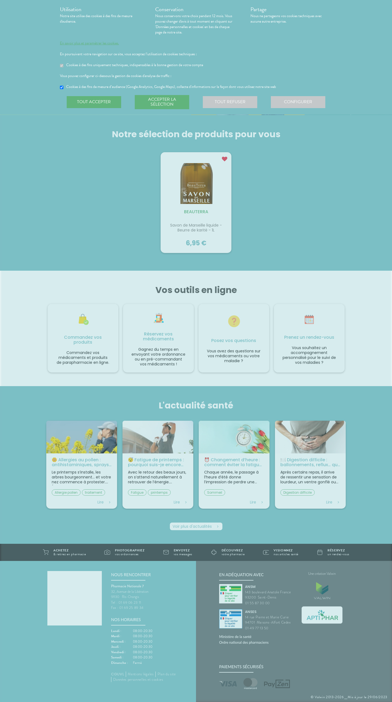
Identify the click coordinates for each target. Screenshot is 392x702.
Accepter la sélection (162, 102)
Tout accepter (94, 102)
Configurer (298, 102)
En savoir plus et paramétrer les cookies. (89, 43)
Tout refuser (230, 102)
